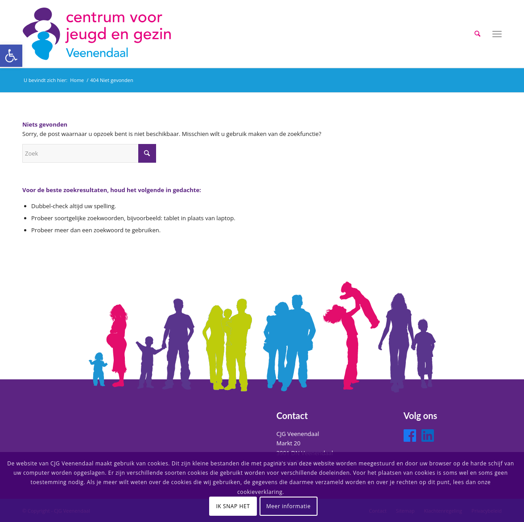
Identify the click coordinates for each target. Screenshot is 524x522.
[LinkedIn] (427, 435)
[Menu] (497, 34)
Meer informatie (288, 506)
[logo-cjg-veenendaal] (98, 33)
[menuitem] (477, 33)
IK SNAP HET (233, 506)
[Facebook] (410, 435)
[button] (11, 56)
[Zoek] (477, 33)
